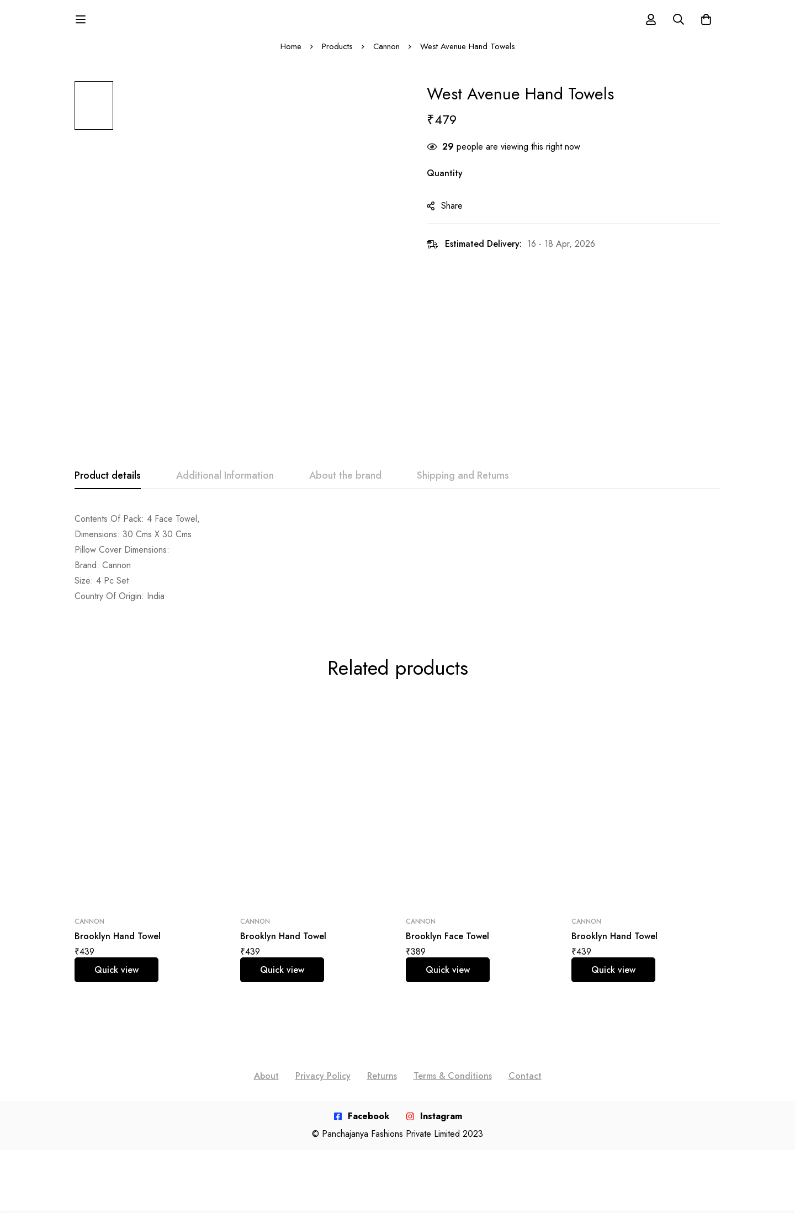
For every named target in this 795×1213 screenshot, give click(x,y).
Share (453, 216)
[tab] (108, 486)
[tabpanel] (397, 567)
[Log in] (651, 24)
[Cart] (706, 24)
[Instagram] (434, 1126)
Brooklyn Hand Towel (118, 946)
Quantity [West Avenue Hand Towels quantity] (446, 183)
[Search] (678, 24)
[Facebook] (361, 1126)
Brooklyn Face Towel (447, 946)
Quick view (116, 979)
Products (337, 56)
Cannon (386, 56)
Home (290, 56)
